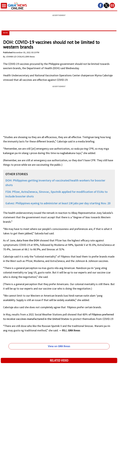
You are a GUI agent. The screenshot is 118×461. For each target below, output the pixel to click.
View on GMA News (59, 346)
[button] (100, 5)
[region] (59, 21)
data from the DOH (28, 240)
